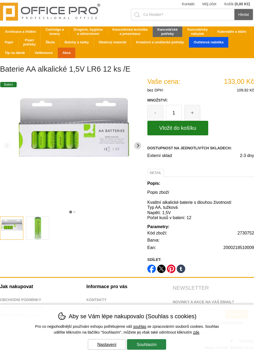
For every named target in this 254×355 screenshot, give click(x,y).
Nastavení (106, 344)
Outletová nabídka (209, 42)
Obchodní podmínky (20, 300)
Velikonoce (44, 53)
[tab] (70, 211)
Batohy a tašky (77, 42)
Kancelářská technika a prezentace (130, 31)
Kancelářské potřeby (167, 31)
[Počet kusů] (174, 113)
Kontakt (188, 4)
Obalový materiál (112, 42)
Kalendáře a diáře (231, 32)
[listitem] (11, 228)
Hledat (243, 14)
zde (196, 332)
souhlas (139, 326)
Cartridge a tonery (55, 31)
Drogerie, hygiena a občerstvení (88, 31)
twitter (161, 267)
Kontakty (96, 300)
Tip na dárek (15, 53)
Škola (50, 42)
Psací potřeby (29, 42)
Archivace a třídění (20, 32)
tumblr (181, 267)
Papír (9, 42)
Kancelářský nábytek (197, 31)
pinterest (171, 267)
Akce (66, 53)
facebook (151, 267)
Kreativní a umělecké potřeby (160, 42)
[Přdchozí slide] (7, 145)
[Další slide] (137, 145)
